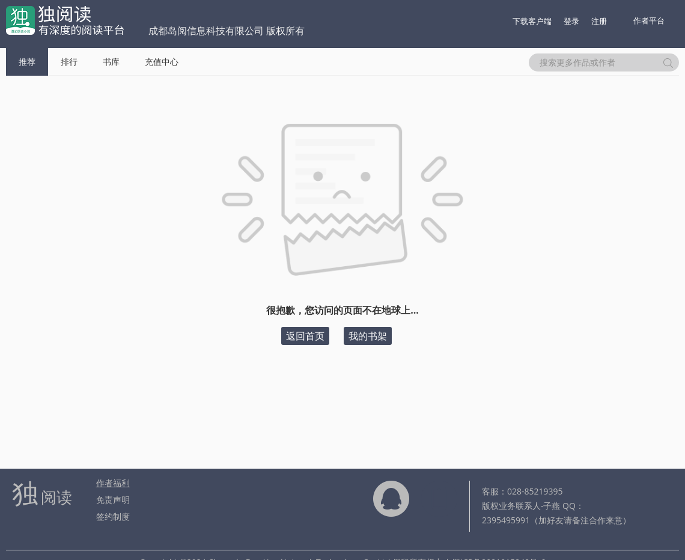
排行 (69, 61)
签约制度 (113, 516)
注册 (599, 21)
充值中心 (161, 61)
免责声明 (113, 499)
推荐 (27, 61)
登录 (571, 21)
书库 (111, 61)
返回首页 (305, 335)
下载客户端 (532, 21)
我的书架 (368, 335)
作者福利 (113, 482)
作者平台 (649, 20)
